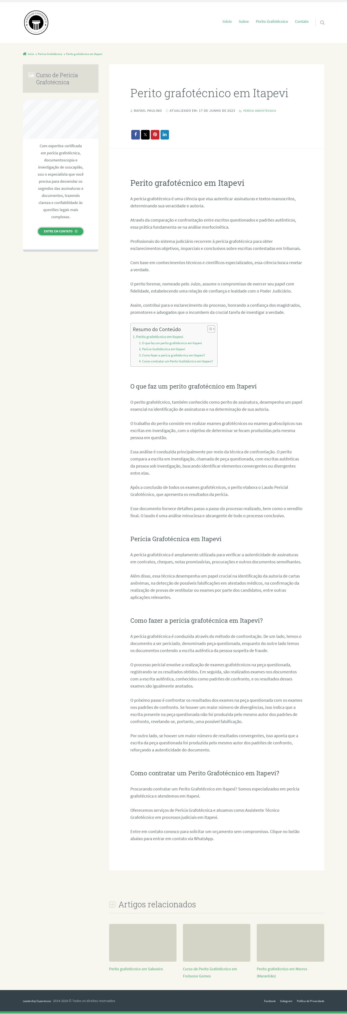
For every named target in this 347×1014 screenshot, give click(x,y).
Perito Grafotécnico (272, 21)
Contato (302, 21)
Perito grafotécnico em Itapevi (161, 337)
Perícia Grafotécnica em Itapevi (165, 349)
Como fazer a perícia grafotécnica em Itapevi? (176, 355)
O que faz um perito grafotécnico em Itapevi (175, 343)
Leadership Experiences (40, 1001)
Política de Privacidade (307, 1001)
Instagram (278, 1001)
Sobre (244, 21)
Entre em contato (58, 231)
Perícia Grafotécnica (263, 110)
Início (227, 21)
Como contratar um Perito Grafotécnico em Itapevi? (181, 361)
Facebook (259, 1001)
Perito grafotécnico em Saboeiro (139, 969)
